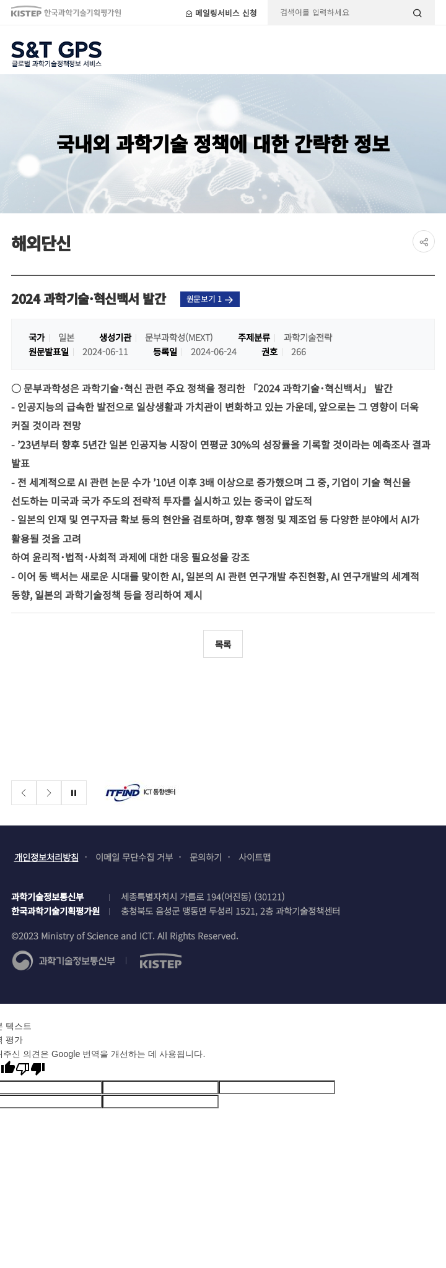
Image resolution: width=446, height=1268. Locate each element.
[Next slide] (49, 793)
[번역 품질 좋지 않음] (30, 1069)
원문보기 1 (210, 299)
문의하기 (206, 857)
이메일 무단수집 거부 (134, 857)
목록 (223, 643)
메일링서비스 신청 (221, 13)
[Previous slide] (24, 793)
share (424, 241)
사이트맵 (254, 857)
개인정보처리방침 (46, 857)
